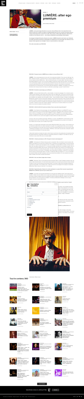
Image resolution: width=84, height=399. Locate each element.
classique (19, 285)
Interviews (42, 3)
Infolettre (23, 396)
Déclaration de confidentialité (7, 396)
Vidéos (49, 3)
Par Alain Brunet (19, 292)
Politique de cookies (16, 396)
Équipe (26, 396)
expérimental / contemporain (68, 284)
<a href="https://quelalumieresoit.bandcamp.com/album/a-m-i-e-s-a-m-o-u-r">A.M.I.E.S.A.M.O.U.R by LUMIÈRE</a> (19, 58)
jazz (41, 297)
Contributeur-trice (32, 202)
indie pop (17, 31)
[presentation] (35, 210)
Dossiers (58, 3)
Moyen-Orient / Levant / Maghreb (44, 285)
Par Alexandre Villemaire (43, 313)
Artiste (30, 205)
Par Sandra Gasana (20, 326)
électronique (20, 319)
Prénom (28, 192)
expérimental (65, 359)
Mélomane (31, 198)
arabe (41, 284)
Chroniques (54, 3)
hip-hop (69, 319)
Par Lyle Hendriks (65, 327)
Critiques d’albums (22, 3)
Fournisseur (31, 203)
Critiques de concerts (30, 3)
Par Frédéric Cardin (65, 301)
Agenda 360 (37, 3)
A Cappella (19, 284)
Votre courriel (29, 188)
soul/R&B (67, 332)
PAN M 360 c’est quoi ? (31, 396)
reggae (41, 344)
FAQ (20, 396)
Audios (46, 3)
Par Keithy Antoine (42, 350)
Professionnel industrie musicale (34, 199)
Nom (43, 192)
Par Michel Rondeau (20, 313)
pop (44, 320)
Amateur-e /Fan (31, 201)
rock (43, 297)
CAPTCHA (29, 207)
